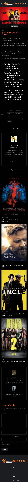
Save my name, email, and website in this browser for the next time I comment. (13, 446)
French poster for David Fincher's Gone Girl (14, 394)
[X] (13, 469)
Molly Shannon (11, 118)
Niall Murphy (14, 145)
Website (17, 438)
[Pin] (17, 128)
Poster (2, 30)
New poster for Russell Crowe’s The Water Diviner (12, 266)
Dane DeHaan (10, 110)
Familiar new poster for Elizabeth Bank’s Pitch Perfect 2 (13, 362)
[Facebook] (10, 469)
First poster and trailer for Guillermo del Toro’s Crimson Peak (13, 220)
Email (2, 438)
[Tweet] (13, 128)
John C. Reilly (11, 113)
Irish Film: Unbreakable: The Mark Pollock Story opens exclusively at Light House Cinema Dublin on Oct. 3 (14, 379)
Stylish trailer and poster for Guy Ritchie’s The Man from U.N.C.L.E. (13, 314)
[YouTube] (17, 469)
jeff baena (18, 110)
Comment (3, 413)
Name (2, 432)
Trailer (6, 217)
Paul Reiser (19, 118)
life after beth (19, 113)
